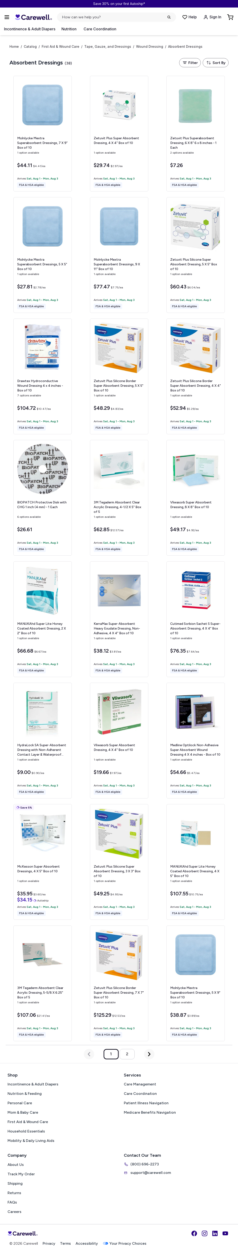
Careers (14, 1211)
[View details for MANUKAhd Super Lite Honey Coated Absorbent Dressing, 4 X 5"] (195, 862)
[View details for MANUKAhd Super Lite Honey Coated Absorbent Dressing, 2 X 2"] (42, 619)
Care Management (140, 1084)
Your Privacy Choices (124, 1243)
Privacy (49, 1243)
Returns (14, 1193)
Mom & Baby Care (23, 1112)
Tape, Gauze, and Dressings (107, 46)
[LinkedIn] (215, 1233)
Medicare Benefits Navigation (150, 1112)
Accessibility (87, 1243)
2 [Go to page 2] (127, 1054)
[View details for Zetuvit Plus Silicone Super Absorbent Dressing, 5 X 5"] (195, 255)
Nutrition (69, 29)
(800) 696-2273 (141, 1164)
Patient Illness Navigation (146, 1103)
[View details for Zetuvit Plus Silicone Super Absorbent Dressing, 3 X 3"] (119, 862)
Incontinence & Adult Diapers (29, 29)
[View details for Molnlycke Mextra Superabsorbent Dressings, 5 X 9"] (195, 983)
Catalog (30, 46)
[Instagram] (204, 1233)
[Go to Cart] (230, 17)
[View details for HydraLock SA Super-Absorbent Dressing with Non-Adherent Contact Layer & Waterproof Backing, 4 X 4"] (42, 740)
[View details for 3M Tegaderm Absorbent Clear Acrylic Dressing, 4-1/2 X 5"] (119, 498)
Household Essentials (26, 1131)
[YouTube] (225, 1233)
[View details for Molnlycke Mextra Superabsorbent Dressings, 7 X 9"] (42, 134)
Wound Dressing (149, 46)
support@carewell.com (147, 1172)
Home (14, 46)
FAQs (12, 1202)
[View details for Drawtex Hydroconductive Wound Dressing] (42, 376)
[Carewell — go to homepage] (33, 17)
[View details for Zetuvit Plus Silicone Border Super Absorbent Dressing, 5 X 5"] (119, 376)
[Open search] (116, 17)
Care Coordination (100, 29)
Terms (65, 1243)
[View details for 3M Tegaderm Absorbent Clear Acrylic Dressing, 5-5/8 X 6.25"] (42, 983)
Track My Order (21, 1174)
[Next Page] (149, 1054)
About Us (16, 1164)
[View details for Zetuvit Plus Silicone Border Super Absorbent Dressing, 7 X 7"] (119, 983)
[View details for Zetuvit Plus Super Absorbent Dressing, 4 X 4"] (119, 134)
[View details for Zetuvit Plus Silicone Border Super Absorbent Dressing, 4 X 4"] (195, 376)
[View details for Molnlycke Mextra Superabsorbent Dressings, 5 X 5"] (42, 255)
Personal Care (20, 1103)
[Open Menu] (7, 17)
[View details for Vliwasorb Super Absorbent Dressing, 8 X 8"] (195, 498)
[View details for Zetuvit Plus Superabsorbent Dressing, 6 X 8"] (195, 134)
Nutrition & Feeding (25, 1093)
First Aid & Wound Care (60, 46)
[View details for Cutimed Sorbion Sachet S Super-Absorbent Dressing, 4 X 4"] (195, 619)
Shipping (15, 1183)
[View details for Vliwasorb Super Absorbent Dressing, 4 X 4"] (119, 740)
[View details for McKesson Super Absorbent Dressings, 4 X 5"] (42, 862)
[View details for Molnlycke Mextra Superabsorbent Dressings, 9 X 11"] (119, 255)
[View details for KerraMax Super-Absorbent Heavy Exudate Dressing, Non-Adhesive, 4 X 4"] (119, 619)
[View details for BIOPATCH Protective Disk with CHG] (42, 498)
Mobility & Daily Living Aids (31, 1140)
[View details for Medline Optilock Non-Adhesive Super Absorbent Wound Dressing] (195, 740)
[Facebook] (194, 1233)
